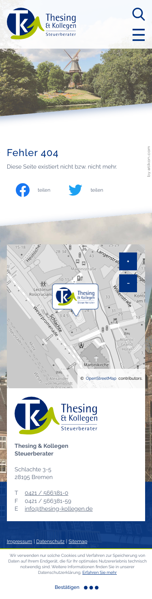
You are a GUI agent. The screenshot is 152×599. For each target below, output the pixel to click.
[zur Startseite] (41, 24)
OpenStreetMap (101, 378)
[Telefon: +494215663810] (46, 493)
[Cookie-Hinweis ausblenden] (76, 588)
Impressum (19, 541)
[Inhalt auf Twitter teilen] (93, 190)
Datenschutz (50, 541)
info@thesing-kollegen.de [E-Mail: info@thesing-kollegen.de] (59, 509)
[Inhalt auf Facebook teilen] (41, 190)
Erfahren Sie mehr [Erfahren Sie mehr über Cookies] (99, 572)
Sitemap (78, 541)
